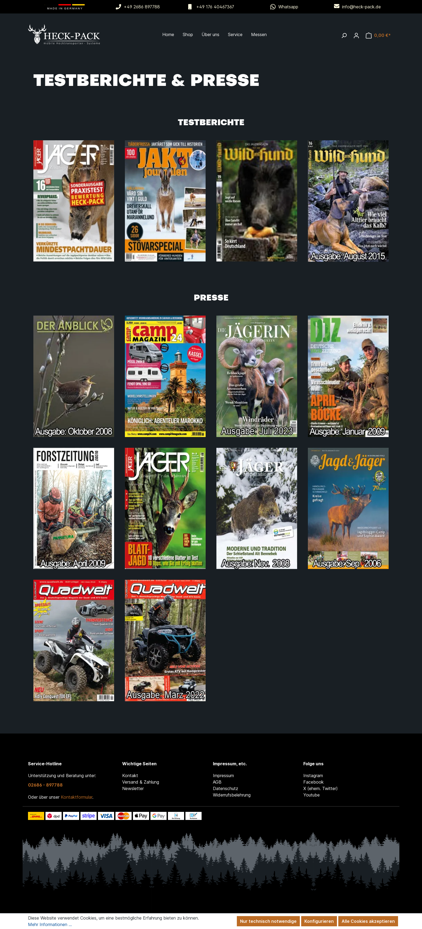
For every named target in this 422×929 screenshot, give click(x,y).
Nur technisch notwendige (268, 921)
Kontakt (130, 775)
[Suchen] (344, 35)
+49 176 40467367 (215, 6)
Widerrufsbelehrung (232, 795)
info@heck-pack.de (361, 6)
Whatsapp (288, 6)
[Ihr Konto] (356, 35)
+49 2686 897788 (142, 6)
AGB (217, 782)
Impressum (223, 775)
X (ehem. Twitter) (320, 788)
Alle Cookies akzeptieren (368, 921)
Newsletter (133, 788)
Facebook (313, 782)
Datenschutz (225, 788)
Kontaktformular (76, 797)
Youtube (311, 795)
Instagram (313, 775)
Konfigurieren (319, 921)
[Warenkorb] (378, 35)
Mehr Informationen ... (50, 924)
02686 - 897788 (45, 785)
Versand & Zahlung (140, 782)
